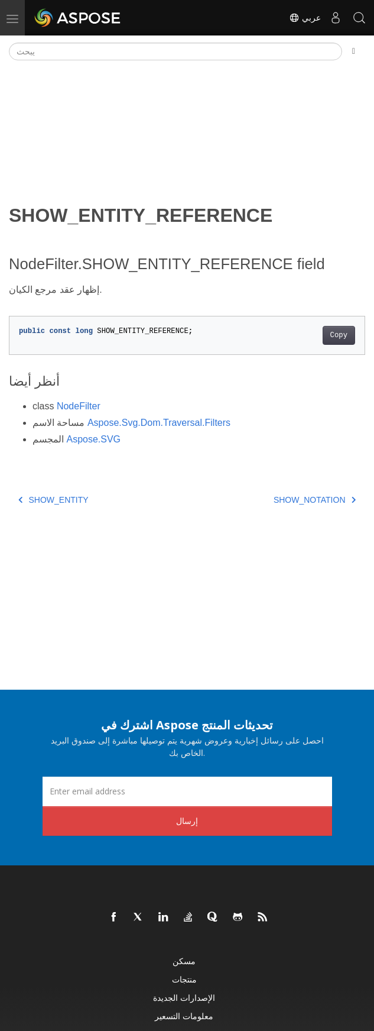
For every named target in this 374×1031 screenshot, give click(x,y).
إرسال (187, 820)
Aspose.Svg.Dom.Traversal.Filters (158, 423)
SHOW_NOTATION (315, 500)
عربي (305, 17)
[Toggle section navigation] (354, 51)
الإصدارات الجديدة (184, 997)
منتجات (184, 979)
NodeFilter (78, 406)
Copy (338, 335)
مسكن (184, 961)
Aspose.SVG (93, 439)
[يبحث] (175, 51)
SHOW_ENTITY (53, 500)
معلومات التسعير (184, 1016)
